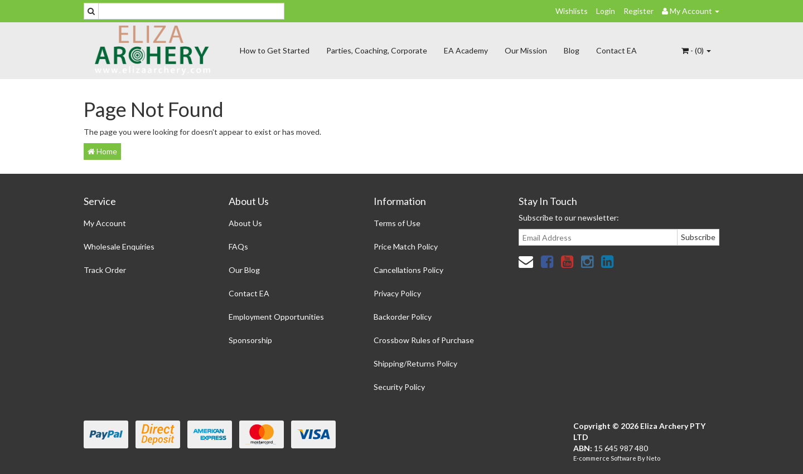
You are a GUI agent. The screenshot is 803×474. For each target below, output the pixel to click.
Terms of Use (397, 223)
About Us (245, 223)
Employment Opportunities (276, 316)
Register (638, 11)
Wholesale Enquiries (119, 246)
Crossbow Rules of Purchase (424, 340)
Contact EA (616, 50)
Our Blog (244, 270)
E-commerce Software (604, 458)
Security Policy (399, 387)
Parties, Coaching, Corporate (376, 50)
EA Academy (466, 50)
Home (102, 151)
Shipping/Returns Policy (415, 363)
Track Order (105, 270)
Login (605, 11)
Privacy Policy (397, 293)
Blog (571, 50)
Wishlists (571, 11)
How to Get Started (274, 50)
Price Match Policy (406, 246)
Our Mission (526, 50)
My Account (105, 223)
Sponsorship (250, 340)
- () (696, 50)
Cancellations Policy (408, 270)
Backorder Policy (403, 316)
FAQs (238, 246)
